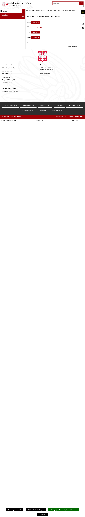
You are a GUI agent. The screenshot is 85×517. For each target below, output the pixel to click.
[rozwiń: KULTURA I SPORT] (24, 300)
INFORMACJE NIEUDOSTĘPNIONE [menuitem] (11, 412)
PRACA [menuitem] (3, 303)
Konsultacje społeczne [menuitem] (7, 457)
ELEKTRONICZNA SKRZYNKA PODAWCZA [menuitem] (10, 416)
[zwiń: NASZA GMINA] (24, 18)
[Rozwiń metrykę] (35, 22)
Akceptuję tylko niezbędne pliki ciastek (64, 510)
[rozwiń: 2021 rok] (24, 336)
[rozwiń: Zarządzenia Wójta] (24, 173)
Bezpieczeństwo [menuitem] (5, 464)
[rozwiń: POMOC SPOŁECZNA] (24, 297)
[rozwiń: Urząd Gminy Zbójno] (24, 107)
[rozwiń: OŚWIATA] (24, 293)
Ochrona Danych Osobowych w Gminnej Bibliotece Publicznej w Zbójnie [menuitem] (10, 438)
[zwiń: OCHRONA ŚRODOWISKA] (24, 257)
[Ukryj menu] (24, 11)
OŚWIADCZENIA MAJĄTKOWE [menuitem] (10, 332)
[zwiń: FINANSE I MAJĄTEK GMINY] (24, 184)
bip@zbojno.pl (48, 499)
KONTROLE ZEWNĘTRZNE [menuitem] (8, 362)
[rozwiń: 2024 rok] (24, 354)
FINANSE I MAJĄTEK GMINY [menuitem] (9, 184)
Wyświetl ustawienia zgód (35, 510)
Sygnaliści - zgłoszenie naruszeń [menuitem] (10, 467)
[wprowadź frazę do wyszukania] (65, 3)
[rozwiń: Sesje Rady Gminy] (24, 169)
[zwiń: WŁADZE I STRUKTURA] (24, 77)
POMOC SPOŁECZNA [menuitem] (7, 296)
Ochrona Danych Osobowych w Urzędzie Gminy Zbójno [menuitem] (10, 425)
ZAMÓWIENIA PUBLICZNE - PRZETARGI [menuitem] (9, 223)
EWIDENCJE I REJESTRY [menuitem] (8, 323)
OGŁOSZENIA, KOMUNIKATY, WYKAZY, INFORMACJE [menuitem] (9, 61)
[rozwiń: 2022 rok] (24, 341)
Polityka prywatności (14, 510)
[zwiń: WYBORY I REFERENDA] (24, 366)
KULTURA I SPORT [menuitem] (6, 300)
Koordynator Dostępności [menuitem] (8, 444)
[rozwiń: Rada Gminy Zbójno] (24, 103)
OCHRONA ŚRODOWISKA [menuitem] (8, 257)
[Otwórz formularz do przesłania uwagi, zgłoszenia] (83, 24)
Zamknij (42, 514)
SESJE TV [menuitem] (3, 408)
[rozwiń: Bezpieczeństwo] (24, 464)
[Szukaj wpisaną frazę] (81, 3)
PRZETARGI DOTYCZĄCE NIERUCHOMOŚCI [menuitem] (8, 319)
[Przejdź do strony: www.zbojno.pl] (83, 20)
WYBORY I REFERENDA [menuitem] (8, 365)
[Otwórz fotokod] (83, 28)
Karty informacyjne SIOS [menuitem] (8, 447)
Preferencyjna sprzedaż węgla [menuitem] (9, 450)
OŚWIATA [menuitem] (4, 293)
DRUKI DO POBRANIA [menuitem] (7, 420)
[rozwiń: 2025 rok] (24, 358)
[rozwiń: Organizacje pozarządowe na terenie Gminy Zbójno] (24, 54)
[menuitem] (13, 22)
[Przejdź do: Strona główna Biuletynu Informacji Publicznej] (27, 11)
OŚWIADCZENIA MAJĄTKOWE (37, 10)
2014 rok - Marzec (51, 10)
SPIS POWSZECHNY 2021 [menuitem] (8, 405)
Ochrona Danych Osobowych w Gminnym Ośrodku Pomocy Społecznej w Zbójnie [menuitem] (10, 431)
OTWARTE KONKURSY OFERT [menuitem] (9, 253)
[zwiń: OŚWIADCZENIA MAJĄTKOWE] (24, 332)
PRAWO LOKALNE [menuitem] (6, 122)
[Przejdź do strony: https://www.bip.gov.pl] (83, 16)
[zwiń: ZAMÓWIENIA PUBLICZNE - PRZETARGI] (24, 222)
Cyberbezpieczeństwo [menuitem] (7, 460)
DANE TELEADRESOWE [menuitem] (8, 14)
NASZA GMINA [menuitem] (5, 18)
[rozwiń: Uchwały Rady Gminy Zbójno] (24, 131)
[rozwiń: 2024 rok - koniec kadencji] (24, 349)
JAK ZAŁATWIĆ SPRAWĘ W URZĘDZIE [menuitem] (9, 328)
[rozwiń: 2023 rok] (24, 345)
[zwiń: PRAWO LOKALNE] (24, 122)
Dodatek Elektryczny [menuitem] (7, 454)
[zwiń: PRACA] (24, 303)
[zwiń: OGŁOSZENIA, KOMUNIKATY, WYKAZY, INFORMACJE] (24, 60)
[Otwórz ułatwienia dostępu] (83, 12)
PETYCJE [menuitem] (3, 402)
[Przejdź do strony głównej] (16, 4)
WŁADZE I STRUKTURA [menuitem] (8, 77)
